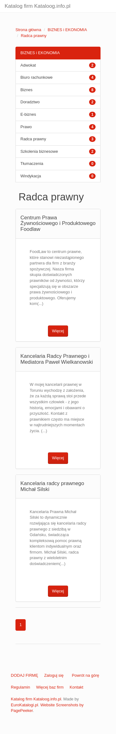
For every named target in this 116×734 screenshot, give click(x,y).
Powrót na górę (85, 675)
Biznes (26, 89)
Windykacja (30, 176)
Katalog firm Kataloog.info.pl (38, 6)
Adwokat (28, 65)
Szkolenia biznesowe (39, 151)
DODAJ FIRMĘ (24, 675)
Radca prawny (33, 35)
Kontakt (76, 687)
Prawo (26, 126)
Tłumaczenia (31, 163)
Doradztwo (30, 102)
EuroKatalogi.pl (24, 705)
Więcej (58, 331)
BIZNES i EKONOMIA (67, 29)
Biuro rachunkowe (36, 77)
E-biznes (28, 114)
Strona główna (28, 29)
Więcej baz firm (50, 687)
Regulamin (20, 687)
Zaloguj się (54, 675)
